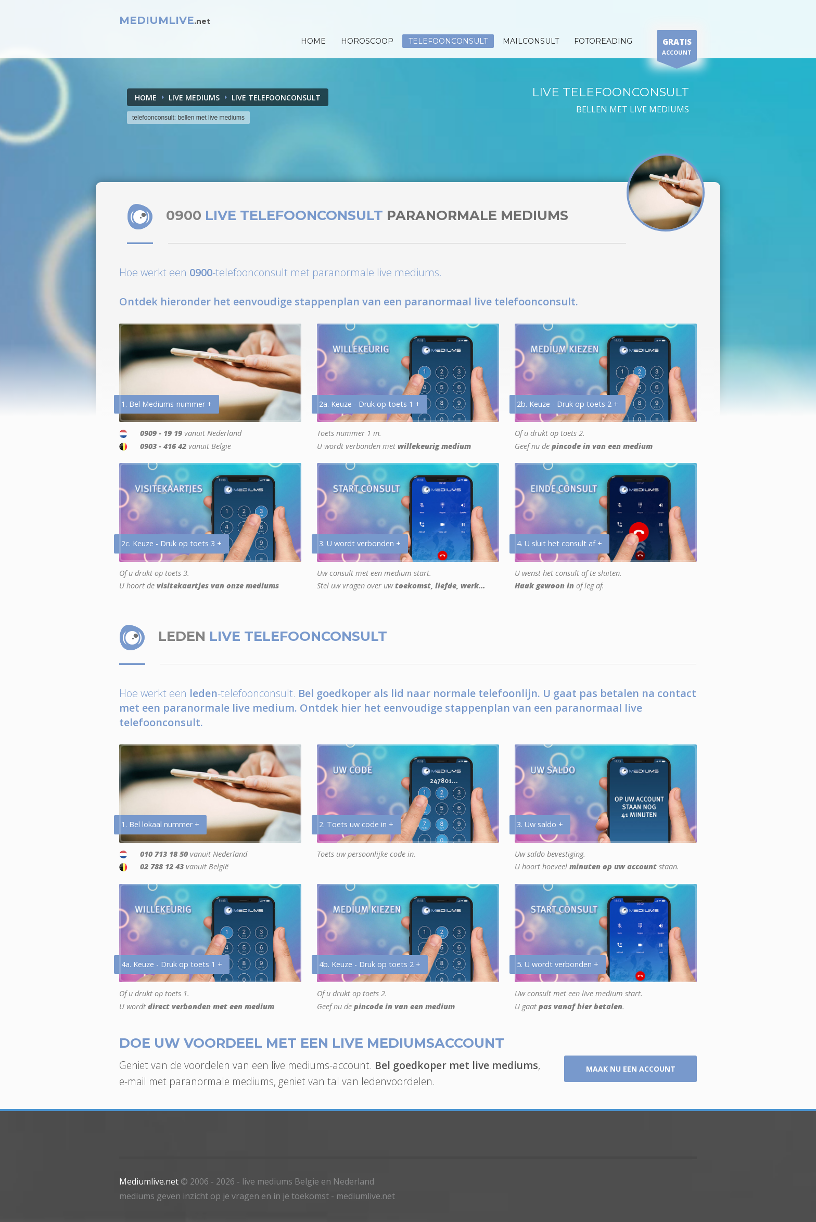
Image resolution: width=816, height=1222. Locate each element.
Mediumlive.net (148, 1181)
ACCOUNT (677, 48)
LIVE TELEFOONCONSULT (276, 97)
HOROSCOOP (367, 41)
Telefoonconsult (448, 41)
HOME (313, 41)
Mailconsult (531, 41)
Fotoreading (603, 41)
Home (146, 97)
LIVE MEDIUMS (194, 97)
